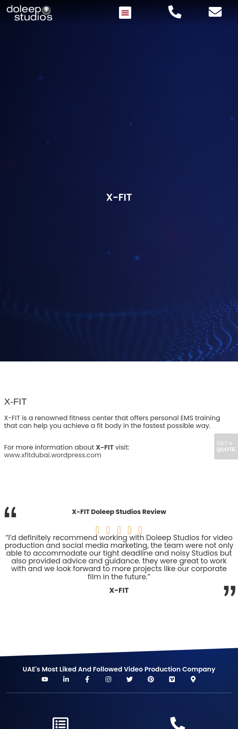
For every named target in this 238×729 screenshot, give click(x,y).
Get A (226, 446)
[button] (125, 13)
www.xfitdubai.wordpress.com (52, 455)
